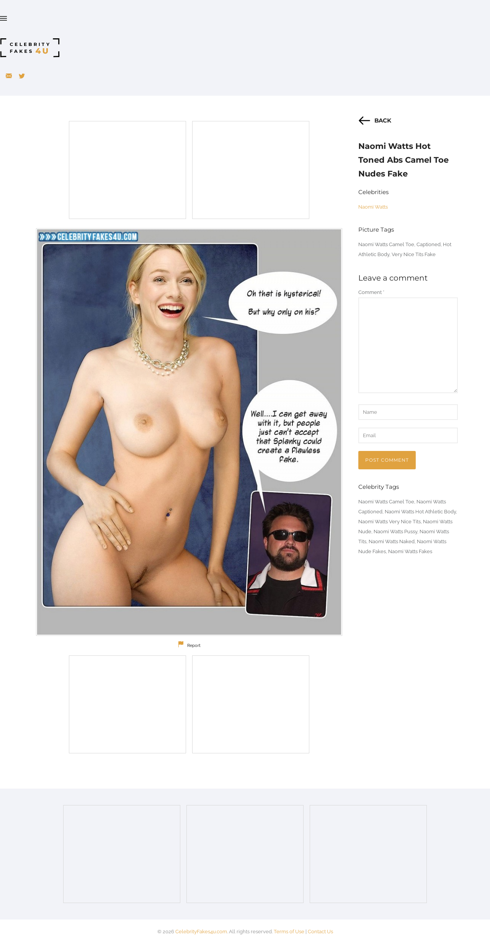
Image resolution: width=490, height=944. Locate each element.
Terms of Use (289, 931)
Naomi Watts (373, 207)
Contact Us (320, 931)
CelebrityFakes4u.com (201, 931)
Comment (371, 292)
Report (194, 645)
